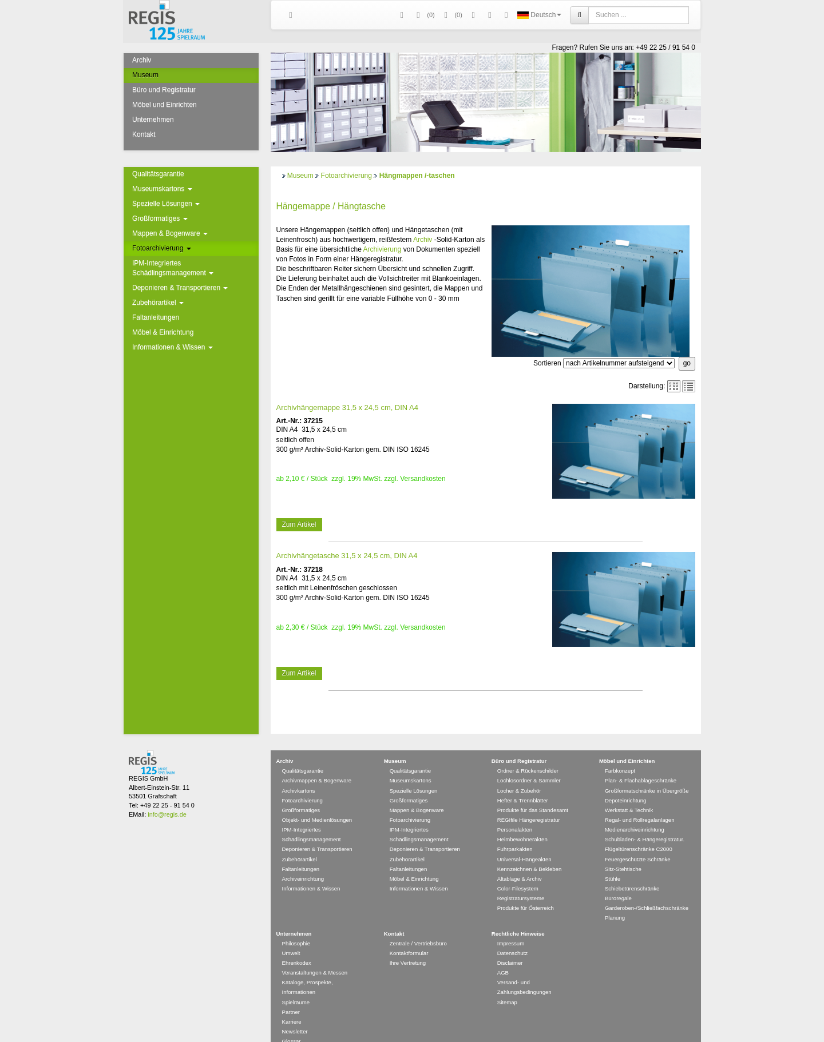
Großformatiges (160, 218)
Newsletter (295, 1015)
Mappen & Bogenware (170, 233)
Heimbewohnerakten (522, 823)
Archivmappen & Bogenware (317, 764)
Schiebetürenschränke (632, 872)
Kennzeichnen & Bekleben (529, 852)
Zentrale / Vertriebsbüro (418, 927)
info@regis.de (167, 797)
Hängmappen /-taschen (417, 176)
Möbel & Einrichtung (162, 332)
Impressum (510, 927)
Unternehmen (153, 120)
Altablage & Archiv (519, 862)
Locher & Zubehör (519, 774)
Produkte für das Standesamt (532, 793)
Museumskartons (162, 189)
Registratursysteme (521, 881)
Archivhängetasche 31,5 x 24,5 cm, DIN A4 (347, 555)
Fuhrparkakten (515, 832)
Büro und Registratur (164, 90)
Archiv (141, 60)
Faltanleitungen (155, 317)
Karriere (292, 1005)
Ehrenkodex (296, 946)
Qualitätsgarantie (158, 174)
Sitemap (507, 986)
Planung (615, 901)
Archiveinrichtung (303, 862)
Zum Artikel (299, 524)
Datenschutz (512, 936)
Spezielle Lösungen (166, 204)
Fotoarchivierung (161, 248)
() (424, 15)
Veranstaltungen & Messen (315, 956)
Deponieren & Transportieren (180, 288)
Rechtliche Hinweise (518, 917)
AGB (503, 956)
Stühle (612, 862)
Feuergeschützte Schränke (638, 843)
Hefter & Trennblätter (522, 784)
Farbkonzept (620, 754)
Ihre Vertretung (408, 946)
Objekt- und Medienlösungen (317, 803)
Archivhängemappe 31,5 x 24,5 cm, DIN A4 (347, 407)
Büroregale (618, 881)
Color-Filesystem (517, 872)
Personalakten (514, 813)
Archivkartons (298, 774)
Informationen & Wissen (172, 347)
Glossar (291, 1024)
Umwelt (291, 936)
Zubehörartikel (158, 303)
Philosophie (296, 927)
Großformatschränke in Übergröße (647, 774)
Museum (145, 75)
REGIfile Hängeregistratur (528, 803)
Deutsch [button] (539, 15)
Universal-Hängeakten (524, 843)
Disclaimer (510, 946)
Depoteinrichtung (626, 784)
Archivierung (382, 249)
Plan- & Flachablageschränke (640, 764)
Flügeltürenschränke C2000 (638, 832)
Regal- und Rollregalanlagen (640, 803)
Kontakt (144, 134)
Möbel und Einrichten (164, 105)
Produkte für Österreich (525, 891)
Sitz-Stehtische (623, 852)
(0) (451, 15)
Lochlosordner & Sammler (529, 764)
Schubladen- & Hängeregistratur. (644, 823)
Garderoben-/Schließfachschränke (646, 891)
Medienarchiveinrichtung (634, 813)
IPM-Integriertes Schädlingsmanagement (172, 268)
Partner (291, 995)
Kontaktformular (409, 936)
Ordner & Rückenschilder (527, 754)
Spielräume (296, 986)
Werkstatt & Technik (629, 793)
